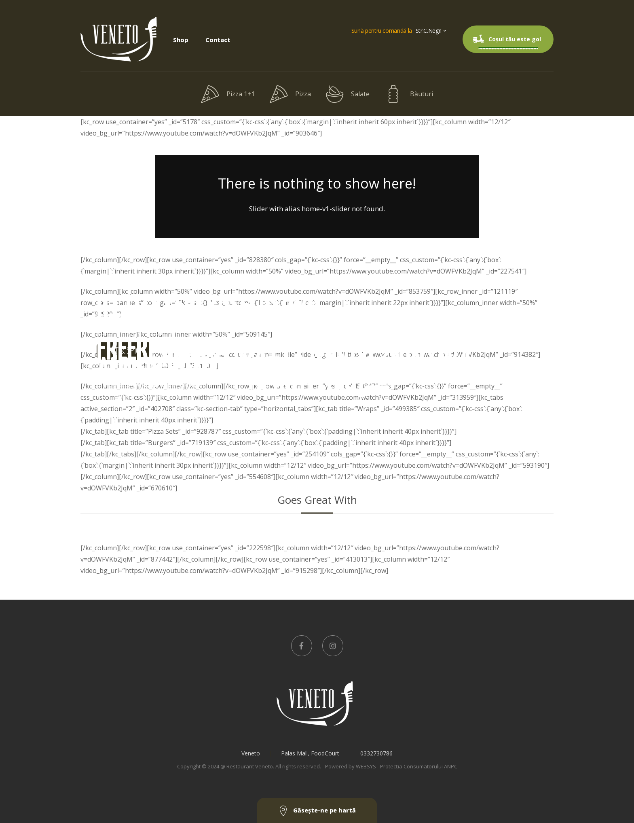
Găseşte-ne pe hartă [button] (317, 811)
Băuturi (408, 94)
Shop (180, 40)
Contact (217, 40)
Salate (347, 94)
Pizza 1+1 (228, 94)
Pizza (290, 94)
